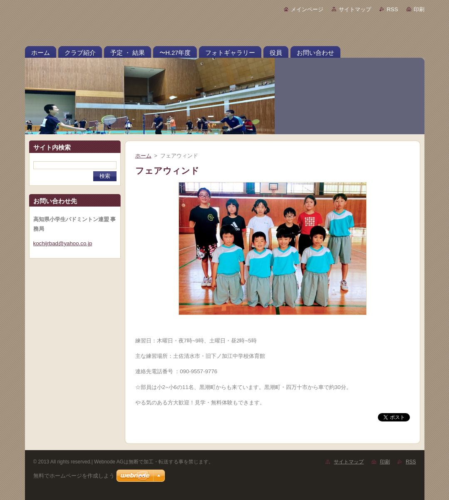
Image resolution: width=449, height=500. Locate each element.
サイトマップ (355, 9)
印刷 (419, 9)
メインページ (307, 9)
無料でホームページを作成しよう (73, 476)
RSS (392, 9)
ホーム (143, 156)
